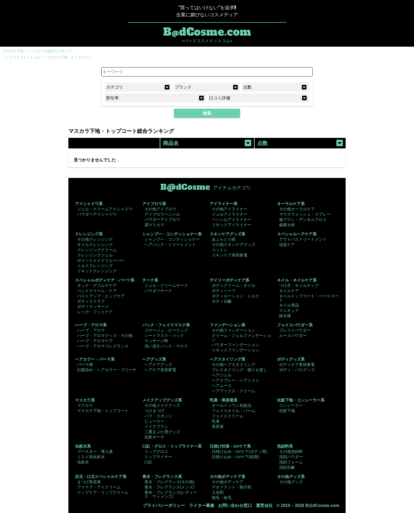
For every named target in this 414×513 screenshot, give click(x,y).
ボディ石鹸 (222, 301)
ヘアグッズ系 (154, 359)
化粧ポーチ (154, 437)
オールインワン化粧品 (231, 405)
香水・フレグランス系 (162, 476)
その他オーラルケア (297, 209)
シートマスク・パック (164, 335)
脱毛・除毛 (222, 497)
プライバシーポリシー (164, 505)
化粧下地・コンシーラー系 (300, 400)
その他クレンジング (95, 239)
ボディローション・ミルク (235, 296)
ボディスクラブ (91, 301)
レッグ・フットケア (95, 311)
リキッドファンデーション (235, 350)
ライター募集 (201, 505)
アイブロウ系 (154, 203)
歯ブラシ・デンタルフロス (303, 219)
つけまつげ (154, 410)
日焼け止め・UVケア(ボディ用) (239, 451)
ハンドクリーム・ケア (97, 290)
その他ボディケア (227, 482)
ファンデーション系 (227, 325)
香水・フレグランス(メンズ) (169, 487)
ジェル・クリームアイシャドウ (105, 209)
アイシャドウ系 (89, 203)
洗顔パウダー (291, 456)
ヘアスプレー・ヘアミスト (235, 380)
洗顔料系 (285, 446)
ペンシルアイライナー (231, 219)
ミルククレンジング (95, 265)
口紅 (148, 462)
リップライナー (158, 456)
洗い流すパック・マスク (166, 346)
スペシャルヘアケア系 (297, 234)
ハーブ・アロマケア (95, 340)
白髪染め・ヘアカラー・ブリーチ (107, 369)
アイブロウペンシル (162, 214)
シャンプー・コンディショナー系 (172, 234)
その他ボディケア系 (227, 476)
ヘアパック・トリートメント (170, 244)
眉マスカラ (154, 224)
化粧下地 (287, 410)
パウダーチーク (158, 290)
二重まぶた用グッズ (162, 431)
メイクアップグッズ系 (162, 400)
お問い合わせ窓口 (235, 505)
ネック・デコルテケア (97, 285)
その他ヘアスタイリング (233, 364)
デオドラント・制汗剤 (231, 487)
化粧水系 (83, 446)
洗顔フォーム (291, 462)
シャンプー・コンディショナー (172, 239)
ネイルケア (289, 290)
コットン (220, 250)
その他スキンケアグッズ (233, 244)
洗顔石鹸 (287, 467)
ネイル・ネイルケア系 (297, 280)
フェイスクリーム (227, 416)
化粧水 (83, 462)
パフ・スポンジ (158, 416)
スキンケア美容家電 (229, 255)
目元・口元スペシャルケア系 (100, 476)
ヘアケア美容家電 (160, 369)
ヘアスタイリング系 (227, 359)
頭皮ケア (287, 244)
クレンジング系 (89, 234)
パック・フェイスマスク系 (166, 325)
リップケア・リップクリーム (103, 492)
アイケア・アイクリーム (99, 487)
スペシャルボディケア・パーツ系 (104, 280)
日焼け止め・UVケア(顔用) (236, 456)
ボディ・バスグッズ (297, 369)
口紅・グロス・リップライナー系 (172, 446)
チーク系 (150, 280)
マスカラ (85, 405)
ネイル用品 (289, 305)
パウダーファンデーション (235, 344)
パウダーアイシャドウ (97, 214)
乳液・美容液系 (223, 400)
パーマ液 (85, 364)
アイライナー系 (223, 203)
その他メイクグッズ (162, 405)
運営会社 (264, 505)
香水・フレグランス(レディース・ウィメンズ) (170, 494)
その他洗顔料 (291, 451)
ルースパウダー (293, 335)
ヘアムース (222, 385)
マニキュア (289, 310)
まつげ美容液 (89, 482)
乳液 (216, 421)
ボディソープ (224, 290)
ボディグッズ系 (291, 359)
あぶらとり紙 (224, 239)
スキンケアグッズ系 (227, 234)
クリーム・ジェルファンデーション (241, 337)
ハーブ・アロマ (91, 330)
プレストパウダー (295, 330)
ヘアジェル (222, 375)
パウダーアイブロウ (162, 219)
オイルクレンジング (95, 244)
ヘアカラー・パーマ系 (95, 359)
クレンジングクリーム (97, 250)
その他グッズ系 (291, 476)
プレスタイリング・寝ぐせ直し (239, 369)
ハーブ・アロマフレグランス (103, 346)
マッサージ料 (156, 340)
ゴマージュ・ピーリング (166, 330)
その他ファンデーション (233, 330)
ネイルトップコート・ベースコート (308, 298)
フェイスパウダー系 (295, 325)
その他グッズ (291, 482)
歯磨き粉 (287, 224)
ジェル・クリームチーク (166, 285)
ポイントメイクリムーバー (101, 260)
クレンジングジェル (95, 255)
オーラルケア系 (291, 203)
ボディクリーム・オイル (233, 285)
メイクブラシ (156, 426)
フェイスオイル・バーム (233, 410)
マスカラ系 (85, 400)
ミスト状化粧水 (91, 456)
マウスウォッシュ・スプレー (305, 214)
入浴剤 (218, 492)
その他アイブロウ (160, 209)
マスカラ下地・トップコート (69, 57)
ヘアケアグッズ (158, 364)
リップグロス (156, 451)
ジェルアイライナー (229, 214)
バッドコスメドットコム (21, 57)
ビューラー (154, 421)
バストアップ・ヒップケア (101, 296)
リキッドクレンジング (97, 271)
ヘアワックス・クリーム (233, 391)
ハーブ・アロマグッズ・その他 (105, 335)
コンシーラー (291, 405)
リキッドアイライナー (231, 224)
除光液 (285, 315)
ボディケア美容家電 (297, 364)
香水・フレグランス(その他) (169, 482)
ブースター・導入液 (95, 451)
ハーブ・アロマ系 (91, 325)
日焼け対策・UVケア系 (230, 446)
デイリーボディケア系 (229, 280)
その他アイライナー (229, 209)
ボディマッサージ (93, 306)
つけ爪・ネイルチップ (299, 285)
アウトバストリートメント (303, 239)
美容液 (218, 426)
